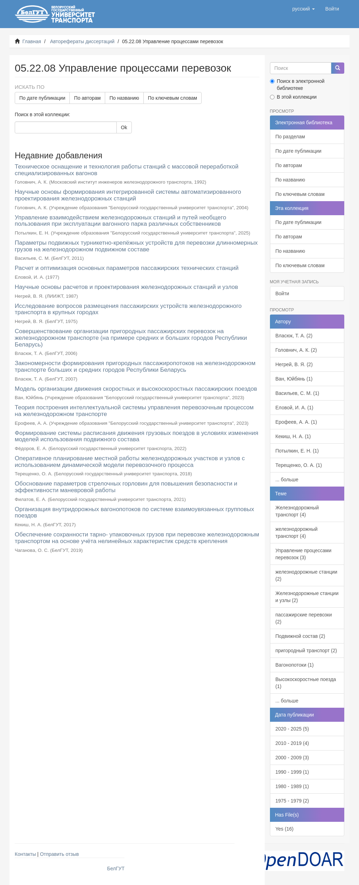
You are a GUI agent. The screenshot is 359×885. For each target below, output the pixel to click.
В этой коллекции (293, 97)
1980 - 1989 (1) (292, 786)
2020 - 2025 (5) (292, 729)
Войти (282, 293)
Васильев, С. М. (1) (297, 393)
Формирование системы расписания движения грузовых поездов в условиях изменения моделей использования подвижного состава (136, 436)
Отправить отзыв (59, 854)
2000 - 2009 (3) (292, 757)
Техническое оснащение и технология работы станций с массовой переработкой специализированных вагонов (126, 170)
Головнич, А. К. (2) (296, 350)
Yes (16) (285, 829)
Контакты (25, 854)
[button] (303, 9)
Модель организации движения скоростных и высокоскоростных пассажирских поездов (136, 388)
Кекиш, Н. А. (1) (293, 436)
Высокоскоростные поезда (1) (306, 682)
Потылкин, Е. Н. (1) (297, 451)
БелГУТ (116, 868)
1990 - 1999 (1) (292, 772)
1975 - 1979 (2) (292, 801)
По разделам (290, 136)
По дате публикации (42, 98)
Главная (31, 41)
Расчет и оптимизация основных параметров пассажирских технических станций (127, 268)
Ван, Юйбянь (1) (294, 379)
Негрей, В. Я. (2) (294, 364)
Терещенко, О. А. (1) (299, 465)
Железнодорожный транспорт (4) (297, 511)
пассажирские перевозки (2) (304, 618)
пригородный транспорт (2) (306, 650)
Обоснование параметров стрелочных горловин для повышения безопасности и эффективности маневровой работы (126, 487)
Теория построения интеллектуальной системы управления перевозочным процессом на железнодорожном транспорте (134, 410)
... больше (287, 479)
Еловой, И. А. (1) (294, 407)
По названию (124, 98)
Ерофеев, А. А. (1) (296, 422)
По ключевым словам (172, 98)
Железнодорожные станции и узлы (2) (307, 596)
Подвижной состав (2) (300, 636)
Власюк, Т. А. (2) (294, 335)
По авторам (87, 98)
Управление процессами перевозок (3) (304, 554)
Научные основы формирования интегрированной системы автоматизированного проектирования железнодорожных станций (128, 195)
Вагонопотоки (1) (295, 665)
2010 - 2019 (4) (292, 743)
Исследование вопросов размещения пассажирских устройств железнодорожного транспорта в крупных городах (128, 309)
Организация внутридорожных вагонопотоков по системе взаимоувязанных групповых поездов (134, 512)
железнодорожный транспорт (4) (297, 532)
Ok (124, 127)
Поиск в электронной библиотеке (297, 84)
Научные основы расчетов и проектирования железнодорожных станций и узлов (126, 287)
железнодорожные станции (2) (307, 575)
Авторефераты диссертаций (82, 41)
